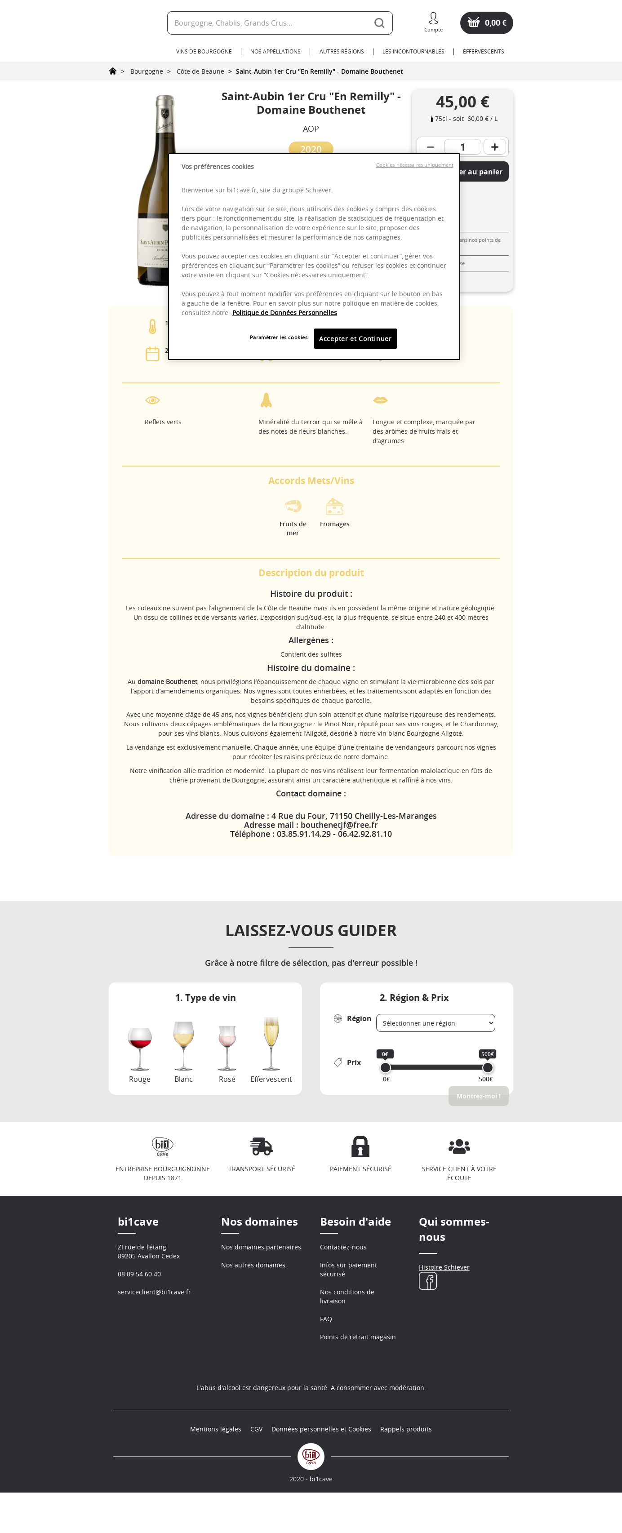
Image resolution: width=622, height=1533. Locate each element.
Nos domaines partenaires (261, 1247)
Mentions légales (215, 1470)
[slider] (385, 1067)
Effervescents (483, 51)
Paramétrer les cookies (279, 337)
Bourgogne (146, 71)
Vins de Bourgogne (204, 51)
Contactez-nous (343, 1247)
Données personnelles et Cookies (321, 1470)
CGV (256, 1470)
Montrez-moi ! (479, 1096)
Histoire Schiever (444, 1267)
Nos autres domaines (253, 1265)
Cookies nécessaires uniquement (414, 165)
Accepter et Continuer (355, 338)
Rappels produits (406, 1470)
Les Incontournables (413, 51)
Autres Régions (342, 51)
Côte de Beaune (200, 71)
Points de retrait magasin (358, 1337)
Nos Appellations (275, 51)
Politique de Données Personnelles (284, 312)
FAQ (326, 1319)
